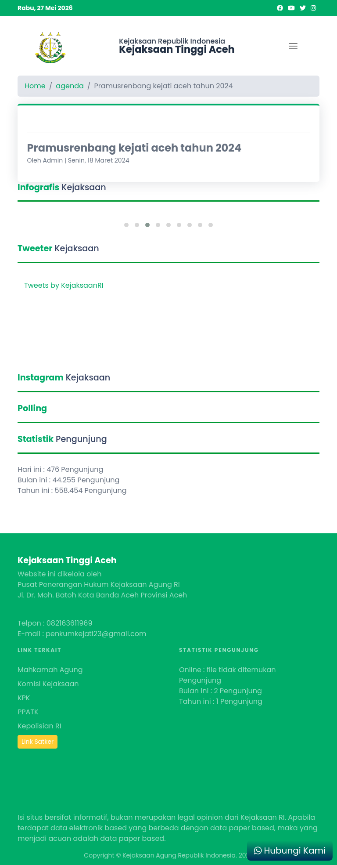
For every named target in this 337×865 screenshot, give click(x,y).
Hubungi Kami (290, 850)
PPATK (28, 712)
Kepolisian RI (39, 726)
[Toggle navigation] (293, 46)
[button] (126, 225)
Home (35, 86)
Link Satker (38, 741)
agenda (69, 86)
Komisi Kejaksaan (48, 684)
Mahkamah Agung (50, 670)
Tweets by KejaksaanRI (64, 285)
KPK (24, 698)
